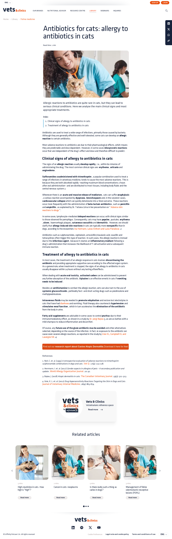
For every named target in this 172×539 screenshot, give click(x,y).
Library (15, 19)
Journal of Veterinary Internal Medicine (61, 384)
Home (6, 19)
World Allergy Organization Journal (66, 371)
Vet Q (86, 364)
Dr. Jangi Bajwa (96, 319)
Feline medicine (28, 19)
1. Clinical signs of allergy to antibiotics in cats (67, 121)
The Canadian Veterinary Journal (96, 376)
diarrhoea (64, 303)
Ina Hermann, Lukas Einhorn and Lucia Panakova (96, 229)
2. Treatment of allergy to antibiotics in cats (67, 125)
